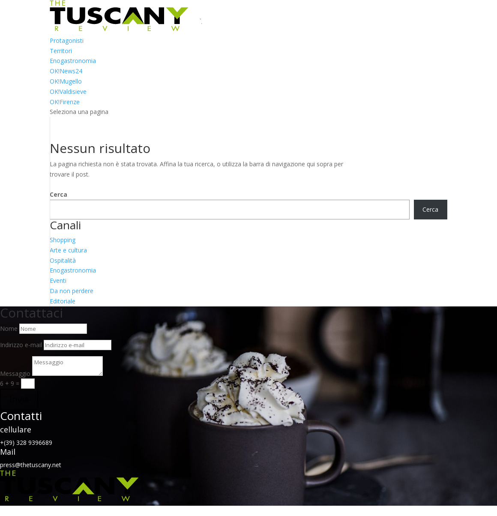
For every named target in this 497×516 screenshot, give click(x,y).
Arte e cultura (68, 250)
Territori (61, 51)
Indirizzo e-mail (21, 345)
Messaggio (15, 373)
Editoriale (62, 301)
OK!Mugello (66, 81)
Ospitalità (63, 260)
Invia (19, 399)
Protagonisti (67, 40)
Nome (9, 328)
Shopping (62, 240)
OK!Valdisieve (68, 91)
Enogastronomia (73, 61)
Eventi (58, 280)
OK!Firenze (65, 102)
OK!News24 (66, 71)
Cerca (58, 194)
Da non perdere (71, 291)
